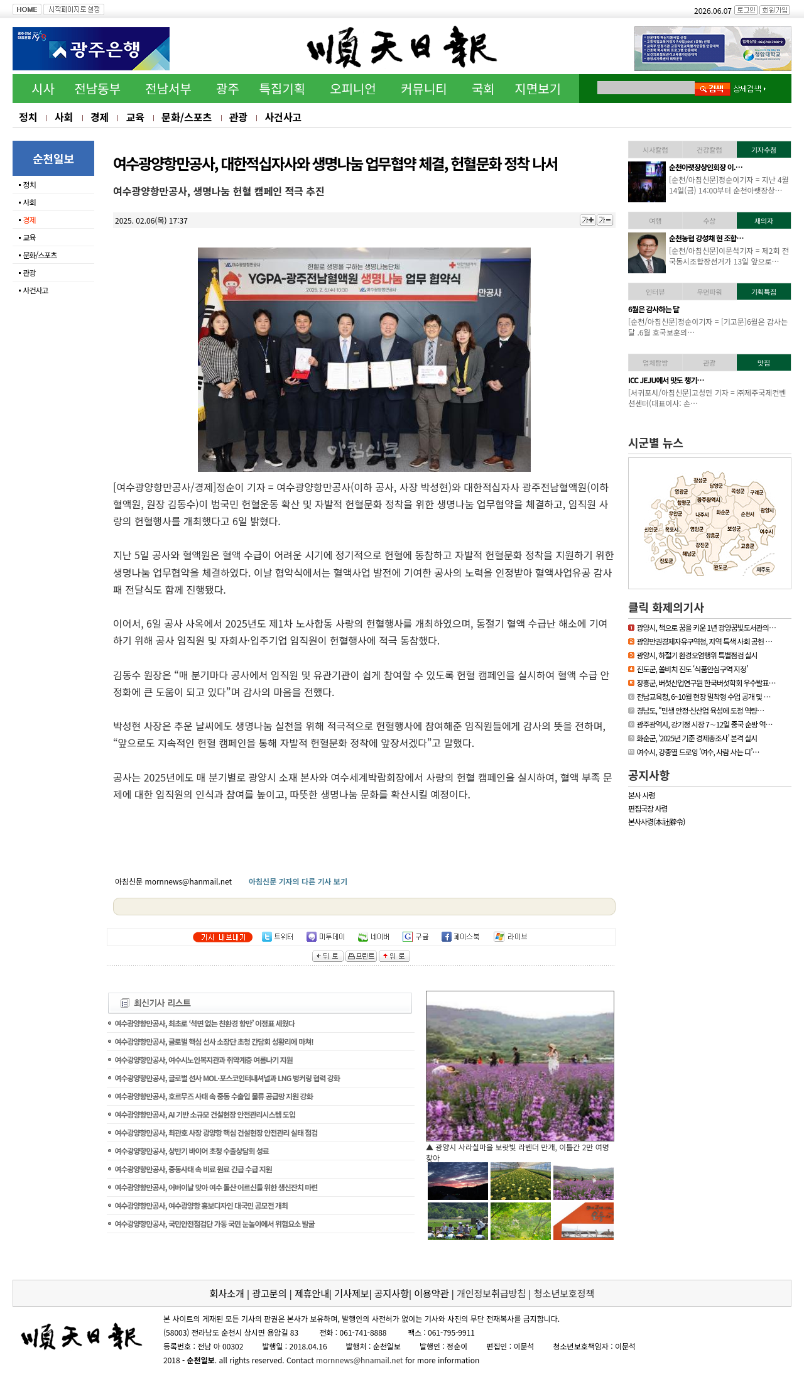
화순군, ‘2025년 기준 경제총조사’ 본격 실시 (696, 738)
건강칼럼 (709, 149)
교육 (135, 116)
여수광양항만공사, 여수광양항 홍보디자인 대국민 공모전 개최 (201, 1205)
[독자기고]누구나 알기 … (704, 308)
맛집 (764, 362)
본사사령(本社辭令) (656, 821)
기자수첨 (763, 149)
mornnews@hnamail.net (359, 1359)
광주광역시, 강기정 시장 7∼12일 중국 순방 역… (704, 724)
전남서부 (168, 88)
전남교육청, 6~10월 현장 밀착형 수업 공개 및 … (703, 696)
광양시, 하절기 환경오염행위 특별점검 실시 (697, 655)
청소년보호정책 (564, 1293)
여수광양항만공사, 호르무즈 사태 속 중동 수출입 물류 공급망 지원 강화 (213, 1096)
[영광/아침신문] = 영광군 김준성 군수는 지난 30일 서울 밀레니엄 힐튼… (728, 255)
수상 (709, 220)
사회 (64, 116)
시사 (43, 88)
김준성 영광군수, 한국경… (706, 237)
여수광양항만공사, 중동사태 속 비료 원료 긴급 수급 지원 (192, 1168)
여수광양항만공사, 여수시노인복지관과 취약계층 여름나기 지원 (203, 1059)
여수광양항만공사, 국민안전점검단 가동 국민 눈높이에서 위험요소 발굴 (214, 1223)
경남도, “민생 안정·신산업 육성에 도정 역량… (700, 710)
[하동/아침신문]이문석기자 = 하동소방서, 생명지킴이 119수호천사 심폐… (729, 184)
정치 (28, 116)
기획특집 (763, 291)
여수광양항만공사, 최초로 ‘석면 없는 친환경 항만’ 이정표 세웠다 (204, 1023)
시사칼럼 (655, 149)
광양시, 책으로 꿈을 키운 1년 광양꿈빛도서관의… (706, 627)
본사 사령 (641, 795)
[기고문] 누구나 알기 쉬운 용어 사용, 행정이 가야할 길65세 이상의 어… (726, 326)
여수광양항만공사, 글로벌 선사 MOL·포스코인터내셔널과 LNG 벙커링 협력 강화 (226, 1077)
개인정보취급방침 (491, 1293)
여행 (655, 220)
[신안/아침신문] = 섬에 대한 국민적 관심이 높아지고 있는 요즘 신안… (729, 397)
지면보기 (537, 88)
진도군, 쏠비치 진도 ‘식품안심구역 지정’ (691, 668)
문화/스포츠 (186, 116)
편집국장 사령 (648, 808)
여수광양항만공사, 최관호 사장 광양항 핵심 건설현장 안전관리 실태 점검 (215, 1132)
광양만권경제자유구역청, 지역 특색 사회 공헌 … (704, 641)
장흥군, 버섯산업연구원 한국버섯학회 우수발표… (705, 682)
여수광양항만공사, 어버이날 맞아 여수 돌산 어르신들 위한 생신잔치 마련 (215, 1187)
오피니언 (353, 88)
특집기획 (282, 88)
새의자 (763, 220)
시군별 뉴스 (655, 442)
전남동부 (97, 88)
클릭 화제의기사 (666, 607)
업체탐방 (655, 362)
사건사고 (283, 116)
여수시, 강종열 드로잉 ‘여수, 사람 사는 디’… (697, 751)
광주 (227, 88)
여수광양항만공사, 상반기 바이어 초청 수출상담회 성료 (191, 1150)
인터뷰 (655, 291)
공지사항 (649, 774)
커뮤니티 (424, 88)
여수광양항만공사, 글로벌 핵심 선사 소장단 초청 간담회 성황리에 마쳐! (213, 1041)
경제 (99, 116)
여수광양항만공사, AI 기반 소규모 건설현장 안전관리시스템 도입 (204, 1114)
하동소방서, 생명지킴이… (705, 166)
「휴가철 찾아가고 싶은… (705, 379)
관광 (238, 116)
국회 (483, 88)
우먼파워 (709, 291)
